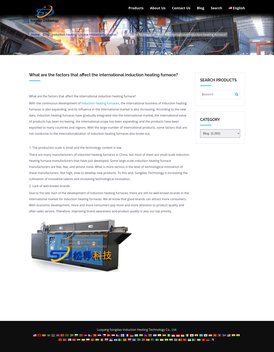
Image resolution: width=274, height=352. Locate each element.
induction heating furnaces (100, 103)
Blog (200, 8)
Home (35, 34)
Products (136, 8)
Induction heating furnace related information (84, 34)
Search (216, 8)
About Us (157, 8)
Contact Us (181, 8)
